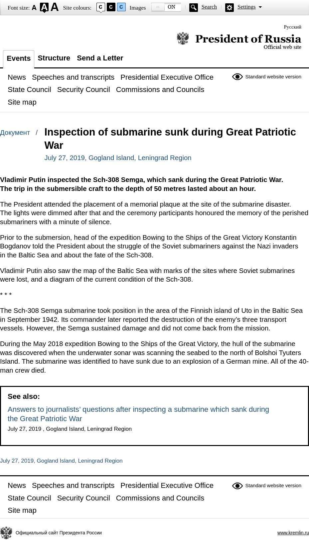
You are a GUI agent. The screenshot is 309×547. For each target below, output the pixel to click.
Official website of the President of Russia (239, 40)
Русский (293, 27)
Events (19, 58)
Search (209, 7)
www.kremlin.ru (293, 532)
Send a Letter (100, 58)
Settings (246, 7)
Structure (54, 58)
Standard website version (273, 76)
